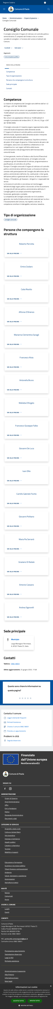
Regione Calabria (9, 2)
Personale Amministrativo (14, 815)
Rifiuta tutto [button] (35, 1001)
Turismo (7, 849)
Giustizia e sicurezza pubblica (15, 865)
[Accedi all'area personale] (45, 2)
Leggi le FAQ (9, 957)
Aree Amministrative (12, 801)
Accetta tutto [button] (18, 1001)
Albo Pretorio (9, 974)
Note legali (8, 981)
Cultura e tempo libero (12, 832)
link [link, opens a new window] (46, 996)
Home (4, 18)
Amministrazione (16, 18)
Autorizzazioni (10, 879)
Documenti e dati (11, 818)
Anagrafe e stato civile (12, 829)
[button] (26, 1005)
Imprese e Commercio (12, 839)
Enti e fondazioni (11, 808)
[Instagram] (10, 789)
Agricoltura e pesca (11, 882)
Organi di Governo (11, 798)
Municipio (15, 639)
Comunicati (9, 896)
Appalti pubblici (10, 842)
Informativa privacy (11, 978)
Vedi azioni (19, 48)
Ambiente (8, 872)
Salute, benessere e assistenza (15, 876)
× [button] (50, 986)
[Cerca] (48, 9)
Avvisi (7, 899)
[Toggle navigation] (4, 9)
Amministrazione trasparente (15, 971)
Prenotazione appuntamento (15, 951)
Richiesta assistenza (12, 961)
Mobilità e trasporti (11, 852)
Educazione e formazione (13, 862)
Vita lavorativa (10, 835)
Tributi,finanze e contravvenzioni (16, 869)
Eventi (7, 912)
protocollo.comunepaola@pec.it (16, 939)
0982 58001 (15, 663)
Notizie (7, 893)
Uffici (6, 805)
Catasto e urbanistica (12, 845)
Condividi (8, 48)
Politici (7, 812)
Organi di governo (30, 18)
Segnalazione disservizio (13, 954)
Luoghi (7, 909)
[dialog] (26, 996)
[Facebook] (5, 789)
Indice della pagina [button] (13, 65)
